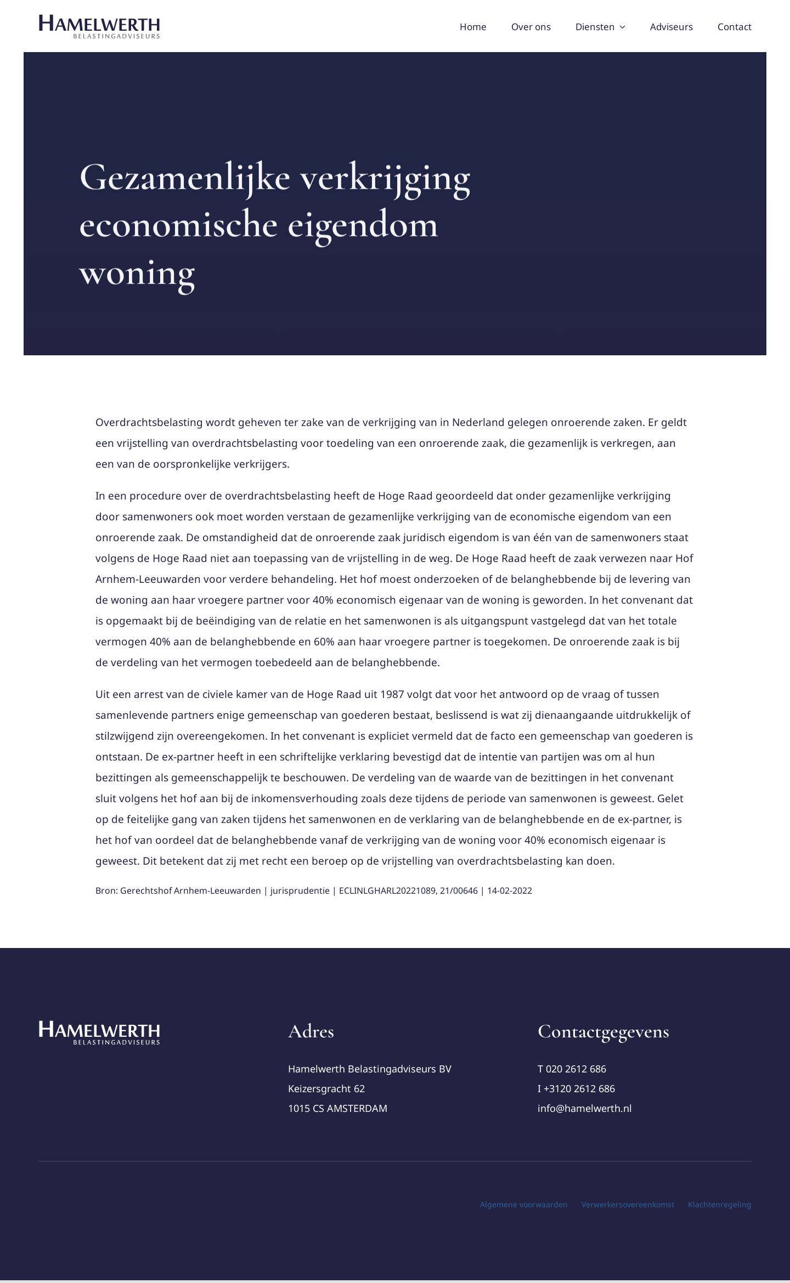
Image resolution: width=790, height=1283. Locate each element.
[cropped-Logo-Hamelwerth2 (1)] (99, 1024)
